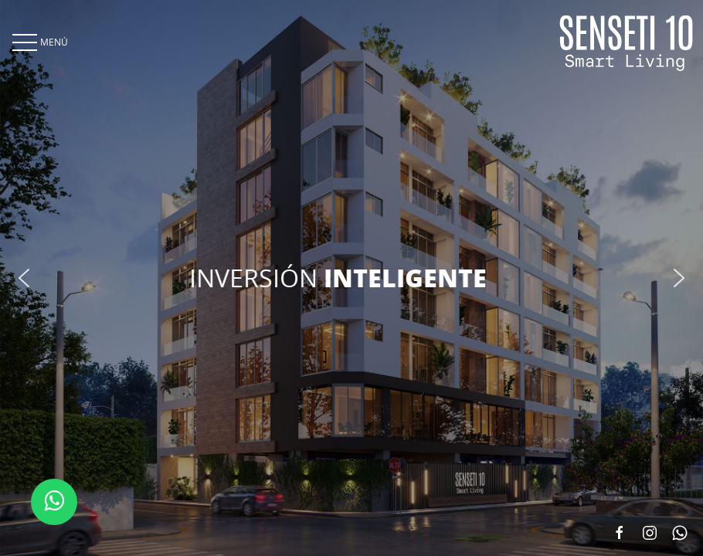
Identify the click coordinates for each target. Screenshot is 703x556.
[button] (24, 278)
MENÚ (38, 42)
